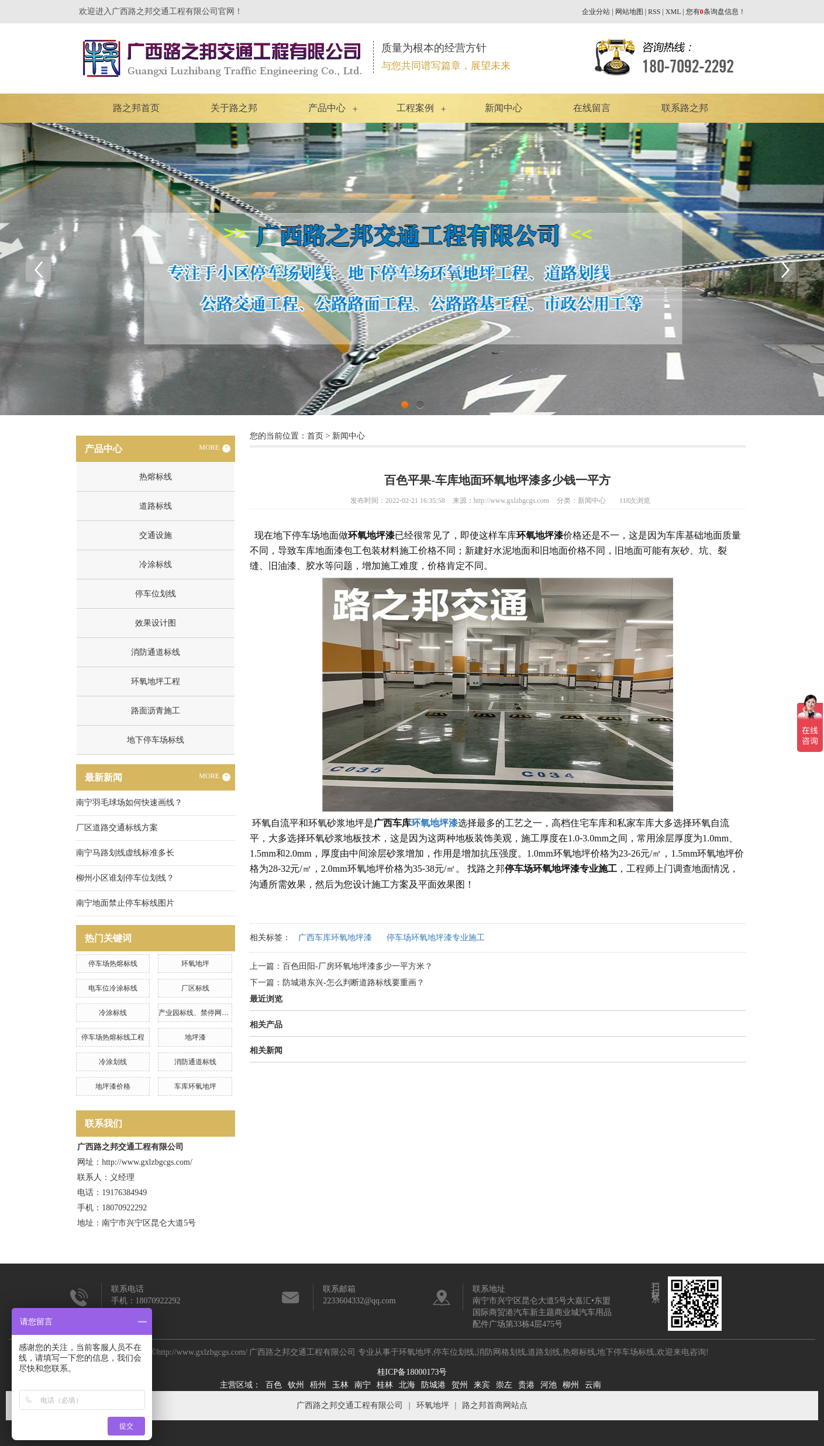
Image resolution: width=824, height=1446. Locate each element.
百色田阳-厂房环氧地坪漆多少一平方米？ (357, 966)
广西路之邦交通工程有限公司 (349, 1405)
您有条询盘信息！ (716, 12)
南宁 (362, 1385)
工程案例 (415, 108)
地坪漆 (195, 1037)
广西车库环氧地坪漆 (335, 937)
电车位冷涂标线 (112, 988)
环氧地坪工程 (155, 681)
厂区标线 (195, 988)
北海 (407, 1385)
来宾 (482, 1385)
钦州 (296, 1385)
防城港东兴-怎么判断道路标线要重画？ (353, 982)
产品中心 (327, 108)
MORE (214, 448)
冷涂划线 (113, 1062)
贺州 (459, 1385)
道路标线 (155, 506)
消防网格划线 (501, 1352)
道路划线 (544, 1352)
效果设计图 (155, 623)
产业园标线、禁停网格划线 (200, 1013)
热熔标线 (155, 476)
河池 (548, 1385)
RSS (654, 12)
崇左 (504, 1385)
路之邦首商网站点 (495, 1405)
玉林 (340, 1385)
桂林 (385, 1385)
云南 (593, 1385)
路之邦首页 (136, 108)
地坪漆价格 (112, 1086)
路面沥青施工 (155, 710)
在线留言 (592, 108)
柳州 (571, 1385)
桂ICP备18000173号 (412, 1372)
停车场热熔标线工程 (112, 1037)
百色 (274, 1385)
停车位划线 (155, 593)
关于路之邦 (234, 108)
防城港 (433, 1385)
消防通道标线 (155, 652)
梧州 (318, 1385)
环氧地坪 (195, 964)
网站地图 (629, 12)
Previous (38, 269)
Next (786, 269)
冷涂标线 (155, 564)
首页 (315, 436)
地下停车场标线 (155, 740)
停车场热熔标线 (112, 964)
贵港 (526, 1385)
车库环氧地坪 (195, 1086)
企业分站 (596, 12)
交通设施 (155, 535)
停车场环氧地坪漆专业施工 (436, 937)
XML (673, 12)
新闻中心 (503, 108)
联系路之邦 (684, 108)
